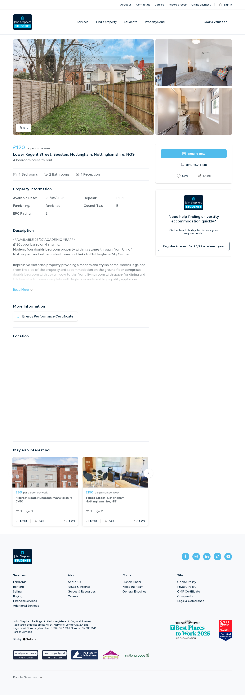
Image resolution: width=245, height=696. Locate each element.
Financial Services (25, 602)
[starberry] (29, 640)
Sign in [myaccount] (225, 5)
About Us (74, 583)
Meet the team (132, 588)
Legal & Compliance (190, 602)
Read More (23, 290)
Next (148, 475)
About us (125, 4)
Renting (18, 588)
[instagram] (190, 557)
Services (82, 22)
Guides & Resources (82, 593)
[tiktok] (215, 557)
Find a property (106, 22)
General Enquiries (134, 593)
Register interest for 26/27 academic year (194, 246)
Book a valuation (215, 22)
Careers (159, 4)
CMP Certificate (188, 593)
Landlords (19, 583)
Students (130, 22)
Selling (17, 593)
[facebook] (178, 557)
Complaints (185, 597)
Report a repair (178, 4)
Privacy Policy (186, 588)
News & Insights (79, 588)
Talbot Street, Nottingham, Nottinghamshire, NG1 (105, 501)
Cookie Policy (186, 583)
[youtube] (227, 557)
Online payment (201, 4)
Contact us (143, 4)
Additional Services (26, 607)
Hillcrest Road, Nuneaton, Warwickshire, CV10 (44, 501)
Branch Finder (131, 583)
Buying (17, 597)
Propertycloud (155, 22)
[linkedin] (202, 557)
